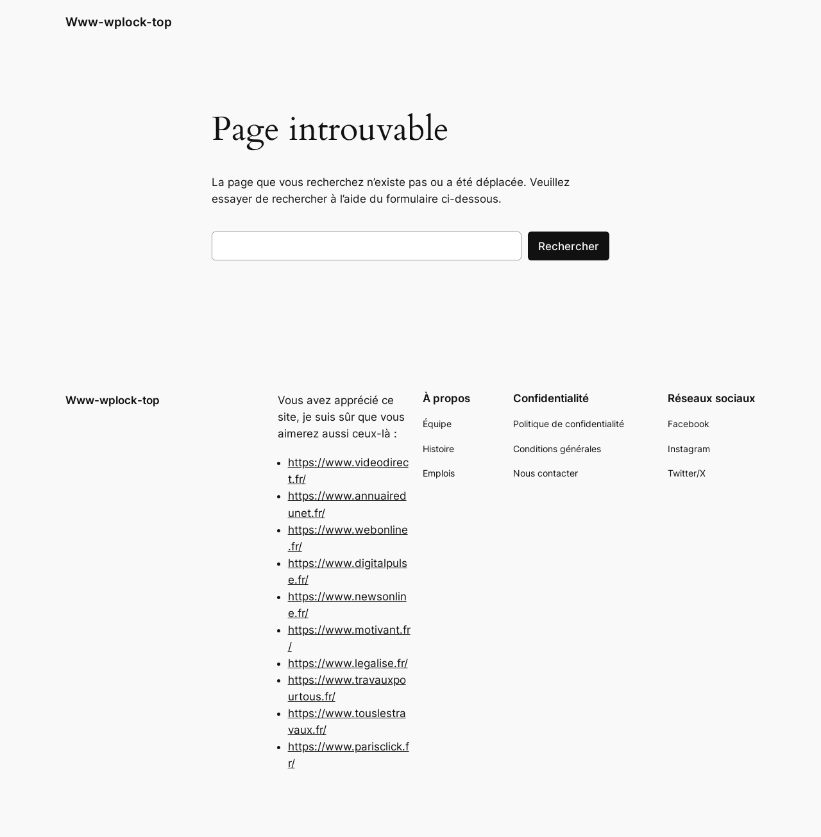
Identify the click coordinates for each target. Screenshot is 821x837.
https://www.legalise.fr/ (348, 663)
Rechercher (568, 246)
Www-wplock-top (118, 22)
